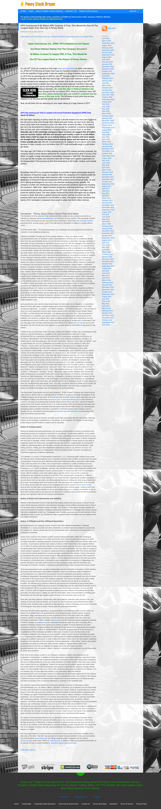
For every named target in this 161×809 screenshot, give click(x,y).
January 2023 (107, 64)
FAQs (30, 11)
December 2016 (108, 205)
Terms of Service (126, 804)
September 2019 (108, 128)
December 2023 (108, 50)
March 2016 (106, 224)
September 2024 (108, 43)
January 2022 (107, 81)
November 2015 (108, 233)
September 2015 (108, 238)
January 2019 (107, 146)
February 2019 (107, 144)
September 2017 (108, 184)
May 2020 (105, 109)
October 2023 (107, 52)
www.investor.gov (41, 738)
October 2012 (107, 320)
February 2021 (107, 88)
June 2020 (106, 106)
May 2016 (105, 219)
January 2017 (107, 203)
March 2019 (106, 142)
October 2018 (107, 153)
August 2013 (106, 297)
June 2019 (106, 135)
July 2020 (105, 104)
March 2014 (106, 280)
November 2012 (108, 318)
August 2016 (106, 212)
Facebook (64, 797)
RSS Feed (109, 28)
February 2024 (107, 48)
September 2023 (108, 55)
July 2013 (105, 299)
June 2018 (106, 163)
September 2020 (108, 99)
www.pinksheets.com (71, 399)
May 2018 (105, 165)
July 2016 (105, 214)
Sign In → (133, 11)
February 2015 (107, 254)
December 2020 (108, 92)
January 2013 (107, 313)
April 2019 (106, 139)
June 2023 (106, 60)
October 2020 (107, 97)
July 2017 (105, 189)
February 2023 (107, 62)
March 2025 (106, 41)
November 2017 (108, 179)
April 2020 (106, 111)
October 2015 (107, 236)
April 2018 (106, 167)
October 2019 (107, 125)
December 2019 (108, 121)
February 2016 (107, 226)
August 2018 (106, 158)
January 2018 (107, 175)
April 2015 (106, 250)
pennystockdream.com (48, 218)
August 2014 (106, 268)
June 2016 (106, 217)
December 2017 (108, 177)
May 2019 (105, 137)
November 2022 (108, 69)
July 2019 (105, 132)
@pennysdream (81, 797)
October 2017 (107, 182)
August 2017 (106, 186)
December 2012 (108, 315)
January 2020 (107, 118)
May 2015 (105, 247)
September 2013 (108, 294)
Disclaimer (113, 804)
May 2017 (105, 193)
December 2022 (108, 67)
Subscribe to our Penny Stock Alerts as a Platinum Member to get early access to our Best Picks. (57, 37)
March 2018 (106, 170)
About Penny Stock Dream (49, 11)
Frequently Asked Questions (45, 804)
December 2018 (108, 149)
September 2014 (108, 266)
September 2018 (108, 156)
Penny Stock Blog (88, 11)
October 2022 (107, 71)
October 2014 (107, 264)
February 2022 (107, 78)
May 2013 (105, 304)
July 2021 (105, 83)
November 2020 (108, 95)
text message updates (84, 221)
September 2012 (108, 322)
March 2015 (106, 252)
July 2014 (105, 271)
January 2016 (107, 229)
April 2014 (106, 278)
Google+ (97, 797)
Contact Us (71, 11)
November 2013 (108, 290)
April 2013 (106, 306)
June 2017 (106, 191)
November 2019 (108, 123)
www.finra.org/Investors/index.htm (63, 743)
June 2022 (106, 76)
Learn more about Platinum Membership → (43, 19)
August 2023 (106, 57)
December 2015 (108, 231)
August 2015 (106, 240)
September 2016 (108, 210)
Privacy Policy (141, 804)
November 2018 (108, 151)
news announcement (66, 68)
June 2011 (106, 325)
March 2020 (106, 113)
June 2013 (106, 301)
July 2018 (105, 160)
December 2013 (108, 287)
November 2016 (108, 207)
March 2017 (106, 198)
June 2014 (106, 273)
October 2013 (107, 292)
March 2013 (106, 308)
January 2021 (107, 90)
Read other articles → (29, 750)
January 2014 (107, 285)
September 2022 (108, 74)
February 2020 (107, 116)
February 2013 (107, 311)
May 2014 (105, 275)
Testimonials (26, 804)
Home (23, 11)
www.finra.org (76, 411)
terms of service (79, 323)
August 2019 (106, 130)
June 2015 (106, 245)
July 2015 (105, 243)
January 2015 (107, 257)
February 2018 (107, 172)
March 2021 (106, 85)
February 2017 (107, 200)
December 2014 (108, 259)
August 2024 (106, 45)
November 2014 (108, 261)
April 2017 (106, 196)
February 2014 (107, 282)
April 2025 (106, 38)
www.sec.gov (55, 399)
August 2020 (106, 102)
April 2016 (106, 221)
